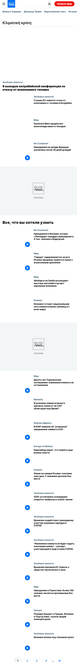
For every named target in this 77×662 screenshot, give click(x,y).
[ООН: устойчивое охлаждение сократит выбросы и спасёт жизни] (54, 504)
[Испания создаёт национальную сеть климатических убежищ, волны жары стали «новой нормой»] (54, 311)
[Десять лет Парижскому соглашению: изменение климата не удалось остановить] (54, 386)
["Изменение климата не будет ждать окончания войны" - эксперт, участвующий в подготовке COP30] (54, 550)
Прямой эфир (64, 3)
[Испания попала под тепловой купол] (54, 644)
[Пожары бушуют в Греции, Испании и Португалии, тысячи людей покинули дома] (54, 621)
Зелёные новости (13, 82)
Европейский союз (55, 11)
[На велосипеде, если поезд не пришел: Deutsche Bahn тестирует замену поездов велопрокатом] (54, 130)
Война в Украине (12, 11)
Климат (38, 300)
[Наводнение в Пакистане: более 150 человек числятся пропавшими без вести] (54, 597)
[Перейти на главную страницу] (11, 4)
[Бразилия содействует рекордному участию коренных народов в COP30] (54, 527)
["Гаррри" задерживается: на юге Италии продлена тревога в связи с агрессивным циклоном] (54, 264)
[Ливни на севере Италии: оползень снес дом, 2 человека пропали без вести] (54, 480)
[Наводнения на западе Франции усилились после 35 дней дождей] (54, 154)
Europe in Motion (43, 446)
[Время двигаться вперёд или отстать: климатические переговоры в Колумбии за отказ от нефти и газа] (38, 88)
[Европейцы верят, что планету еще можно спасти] (54, 457)
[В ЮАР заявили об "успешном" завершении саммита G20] (54, 433)
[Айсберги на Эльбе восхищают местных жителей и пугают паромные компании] (54, 287)
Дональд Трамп (33, 11)
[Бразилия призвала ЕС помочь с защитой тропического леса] (54, 574)
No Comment (41, 143)
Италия (73, 11)
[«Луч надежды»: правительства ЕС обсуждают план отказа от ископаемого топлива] (54, 107)
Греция (38, 610)
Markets (38, 399)
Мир (36, 120)
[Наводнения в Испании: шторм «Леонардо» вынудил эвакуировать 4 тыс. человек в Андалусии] (54, 240)
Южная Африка (42, 423)
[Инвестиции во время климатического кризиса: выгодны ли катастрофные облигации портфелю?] (54, 410)
